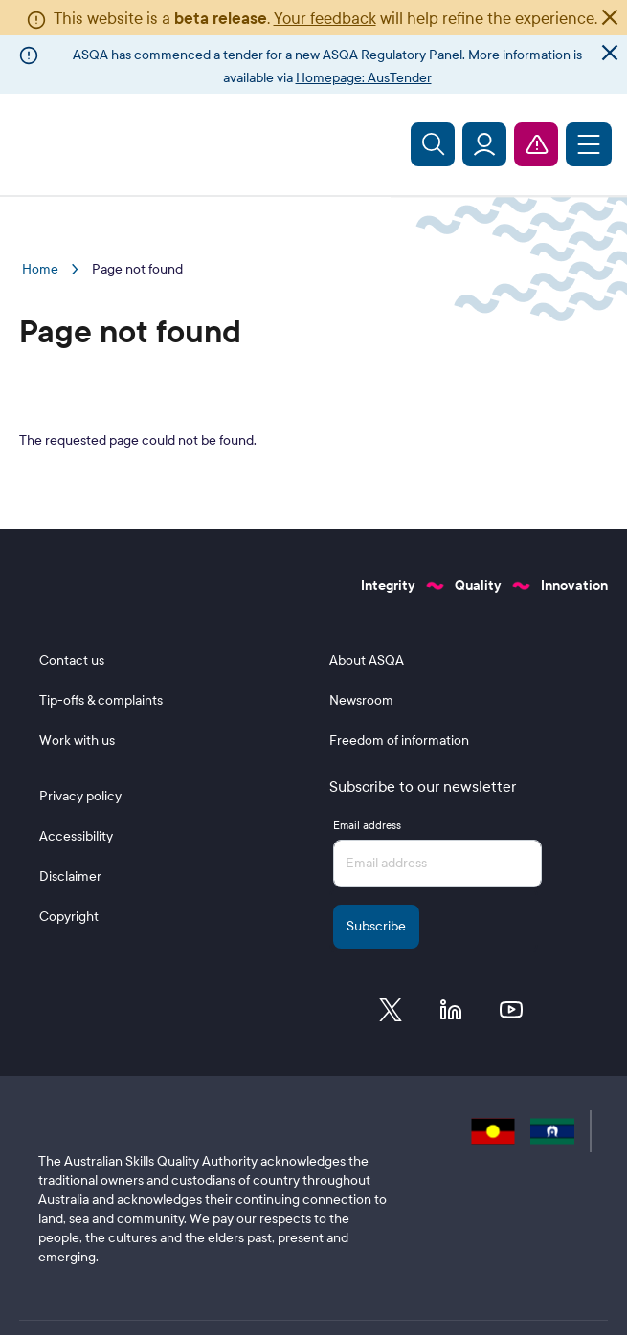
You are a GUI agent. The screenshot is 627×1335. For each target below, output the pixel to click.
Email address (367, 825)
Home (40, 269)
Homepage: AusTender (364, 78)
